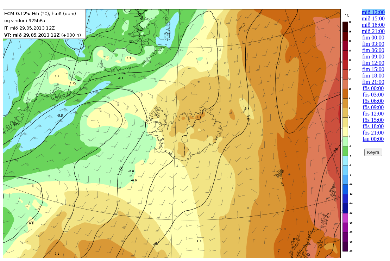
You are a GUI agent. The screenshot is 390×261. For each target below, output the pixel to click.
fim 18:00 (373, 76)
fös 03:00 (373, 95)
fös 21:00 (373, 133)
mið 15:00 (373, 18)
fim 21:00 (373, 82)
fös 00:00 (373, 88)
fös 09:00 (373, 107)
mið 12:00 (373, 12)
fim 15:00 (373, 69)
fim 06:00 (373, 50)
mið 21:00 (373, 31)
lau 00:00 (373, 139)
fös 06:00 (373, 101)
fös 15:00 (373, 120)
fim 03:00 (373, 44)
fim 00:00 (373, 38)
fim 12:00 (373, 63)
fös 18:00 (373, 126)
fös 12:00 (373, 114)
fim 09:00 (373, 57)
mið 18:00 (373, 25)
